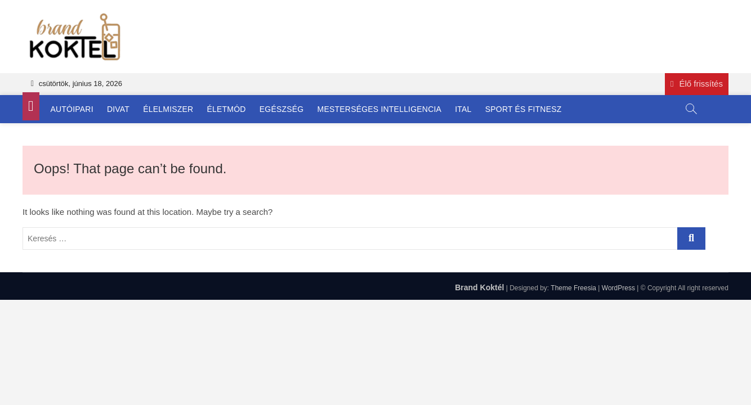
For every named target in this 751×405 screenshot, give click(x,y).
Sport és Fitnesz (523, 109)
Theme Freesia (573, 288)
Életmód (226, 109)
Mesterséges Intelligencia (380, 109)
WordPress (618, 288)
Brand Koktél (479, 287)
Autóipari (72, 109)
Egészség (282, 109)
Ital (463, 109)
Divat (118, 109)
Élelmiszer (168, 109)
